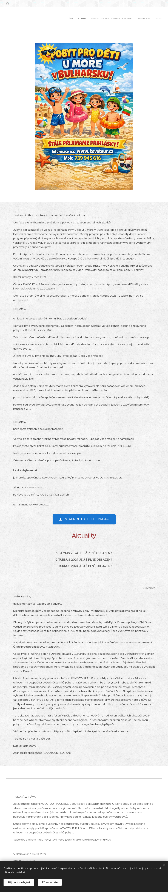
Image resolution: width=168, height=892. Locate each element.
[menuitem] (140, 18)
